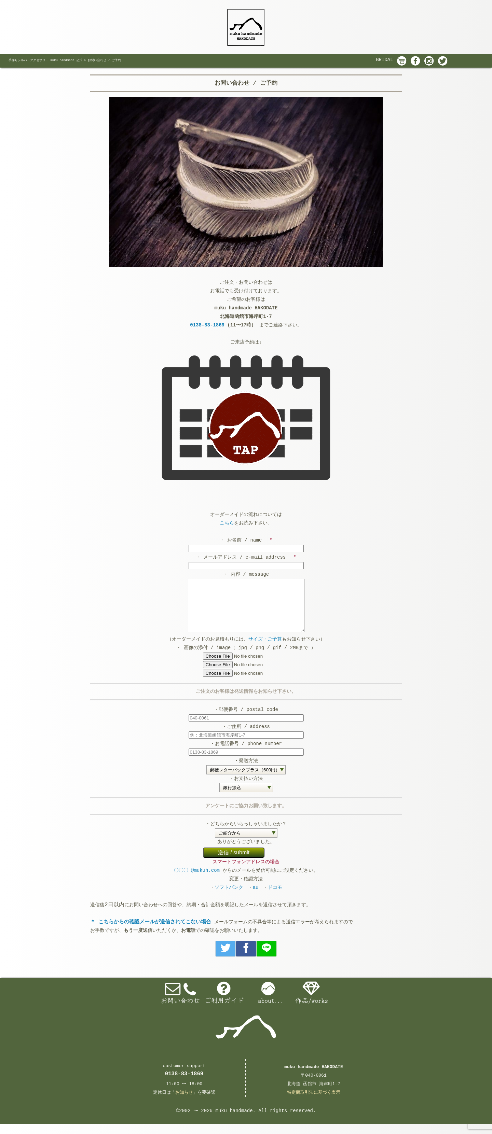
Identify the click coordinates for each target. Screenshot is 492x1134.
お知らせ (184, 1102)
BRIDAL (384, 59)
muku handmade (233, 1121)
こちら (227, 523)
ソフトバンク (229, 897)
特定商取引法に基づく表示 (313, 1102)
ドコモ (275, 897)
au (256, 897)
